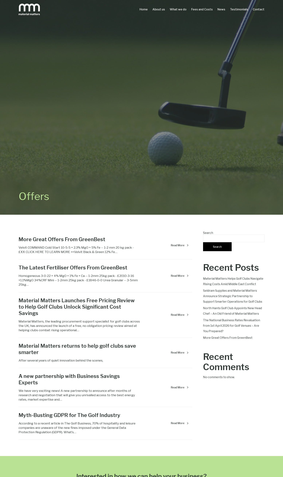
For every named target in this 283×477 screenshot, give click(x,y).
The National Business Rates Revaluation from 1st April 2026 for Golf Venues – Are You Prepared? (231, 325)
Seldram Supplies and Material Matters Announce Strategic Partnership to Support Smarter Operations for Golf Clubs (232, 296)
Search (208, 233)
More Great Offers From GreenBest (227, 337)
